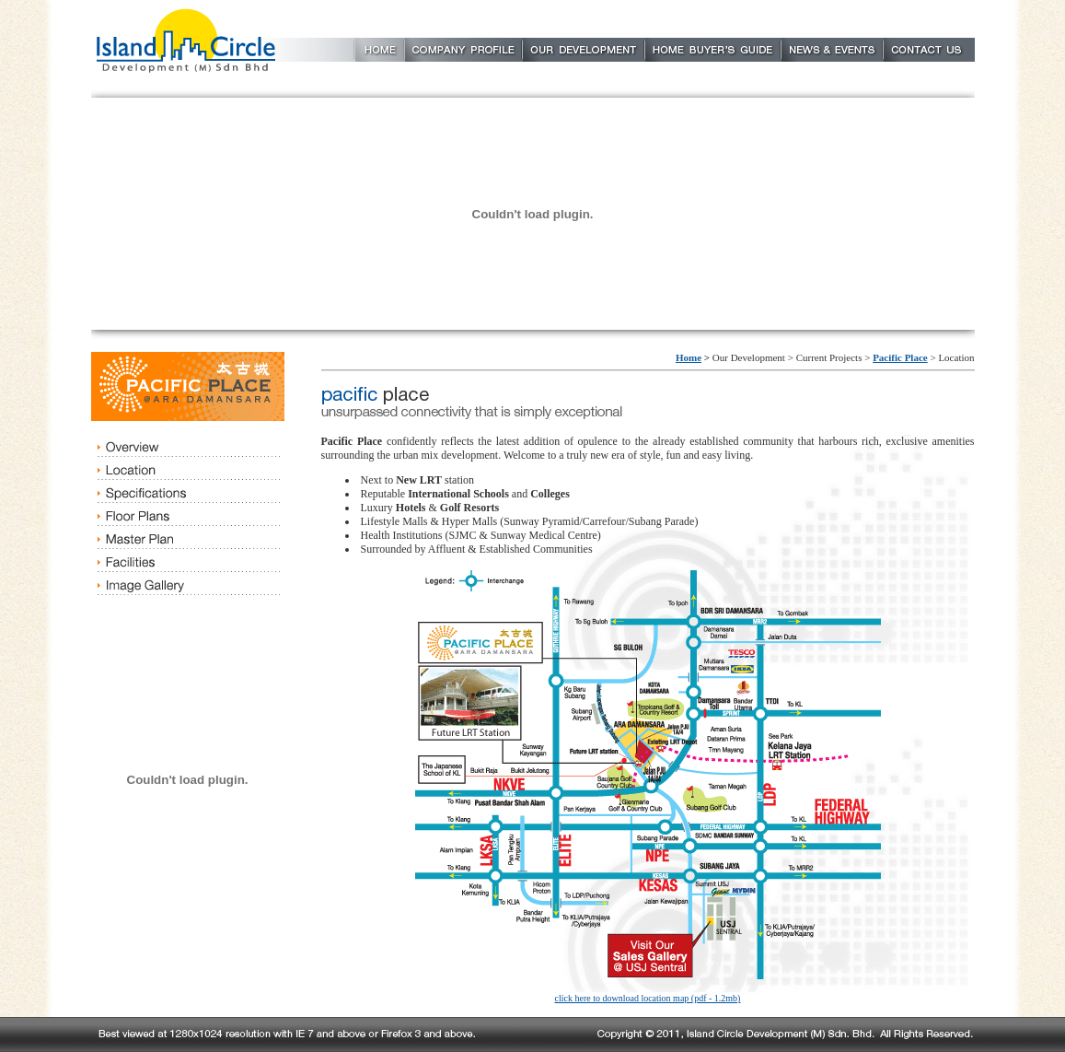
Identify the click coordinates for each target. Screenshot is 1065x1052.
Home (688, 357)
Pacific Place (900, 357)
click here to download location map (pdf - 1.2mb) (648, 998)
